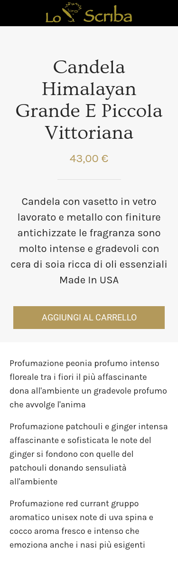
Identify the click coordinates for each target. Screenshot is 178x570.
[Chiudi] (13, 13)
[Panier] (164, 13)
